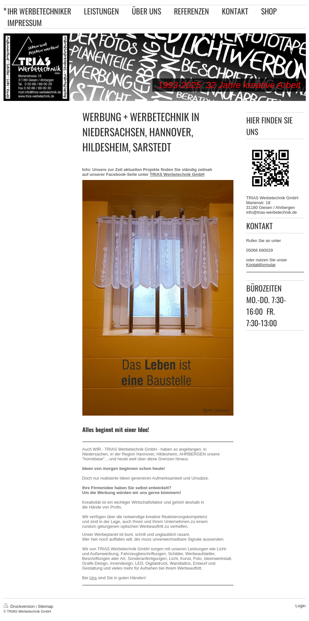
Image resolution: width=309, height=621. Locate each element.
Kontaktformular (261, 264)
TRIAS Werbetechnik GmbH (177, 174)
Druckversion (20, 606)
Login (300, 605)
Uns (93, 577)
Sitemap (45, 606)
